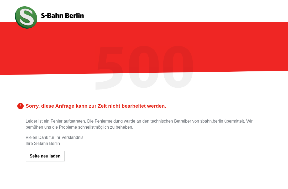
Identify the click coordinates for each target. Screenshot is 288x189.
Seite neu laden (45, 156)
